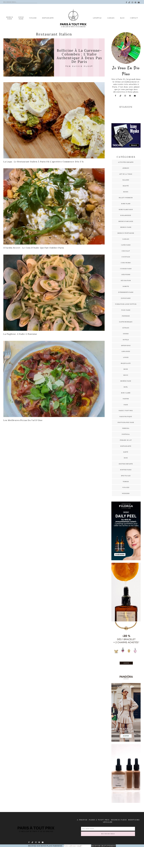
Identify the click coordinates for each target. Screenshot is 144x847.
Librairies (126, 351)
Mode (126, 369)
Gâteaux (125, 328)
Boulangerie (125, 215)
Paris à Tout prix (99, 820)
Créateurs (125, 274)
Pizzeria (125, 428)
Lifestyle (97, 18)
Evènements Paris (125, 292)
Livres (125, 357)
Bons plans (125, 203)
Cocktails (126, 257)
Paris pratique (125, 416)
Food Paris (125, 310)
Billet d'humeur (126, 197)
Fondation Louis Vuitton (125, 304)
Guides (126, 333)
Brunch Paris (9, 18)
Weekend (126, 493)
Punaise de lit (126, 440)
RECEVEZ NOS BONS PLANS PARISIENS (45, 846)
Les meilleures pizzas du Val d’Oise (23, 420)
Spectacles (125, 476)
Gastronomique (125, 322)
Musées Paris (125, 381)
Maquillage (126, 363)
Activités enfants (125, 162)
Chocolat (126, 251)
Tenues (126, 481)
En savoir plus (79, 66)
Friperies (126, 316)
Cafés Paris (125, 245)
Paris (126, 404)
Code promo (126, 262)
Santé (125, 452)
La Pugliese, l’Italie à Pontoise (20, 334)
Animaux (125, 168)
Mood (125, 375)
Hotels (126, 339)
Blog (122, 18)
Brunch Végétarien (125, 233)
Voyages (32, 18)
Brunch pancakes (125, 221)
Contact (134, 18)
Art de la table (125, 174)
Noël (126, 387)
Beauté (126, 186)
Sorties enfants (126, 464)
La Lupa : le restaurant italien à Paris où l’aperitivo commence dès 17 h (43, 161)
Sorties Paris (125, 470)
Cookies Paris (125, 268)
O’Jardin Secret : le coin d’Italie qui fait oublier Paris (33, 248)
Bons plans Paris (126, 209)
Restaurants (48, 18)
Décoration (126, 280)
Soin (125, 458)
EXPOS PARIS (21, 18)
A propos (82, 820)
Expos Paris (125, 298)
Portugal (126, 434)
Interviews (125, 345)
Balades (126, 180)
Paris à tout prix (126, 410)
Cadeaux (111, 18)
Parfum (126, 399)
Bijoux (125, 192)
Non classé (125, 393)
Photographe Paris (126, 422)
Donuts (126, 286)
